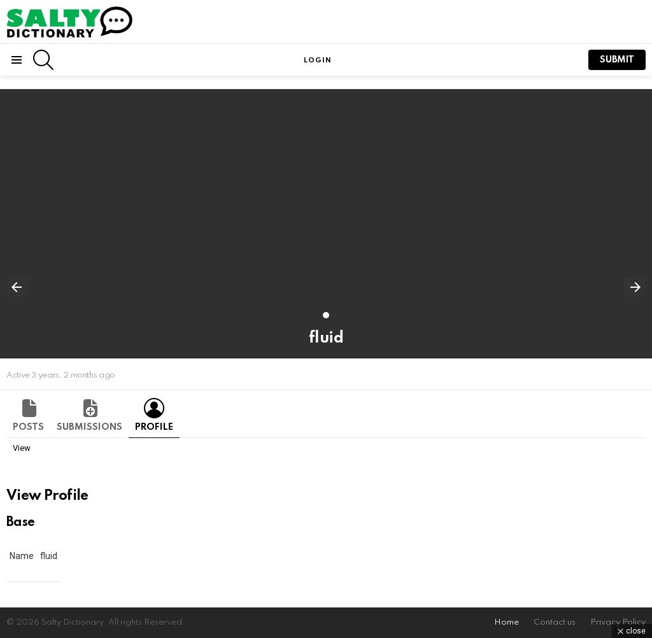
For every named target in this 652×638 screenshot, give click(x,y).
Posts (28, 427)
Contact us (555, 622)
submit (617, 59)
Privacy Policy (618, 622)
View (22, 448)
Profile (154, 427)
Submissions (89, 427)
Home (506, 622)
